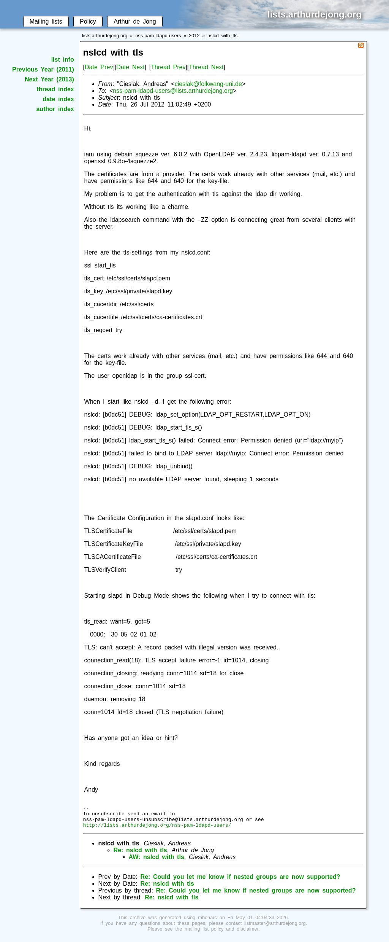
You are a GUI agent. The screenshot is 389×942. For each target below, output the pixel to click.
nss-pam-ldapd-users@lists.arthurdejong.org (173, 91)
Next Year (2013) (49, 79)
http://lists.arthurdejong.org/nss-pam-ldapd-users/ (157, 829)
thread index (55, 89)
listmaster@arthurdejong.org (275, 928)
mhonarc (207, 922)
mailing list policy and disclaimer (221, 933)
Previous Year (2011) (43, 69)
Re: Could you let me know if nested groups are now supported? (240, 881)
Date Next (130, 67)
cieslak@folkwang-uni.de (208, 84)
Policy (88, 21)
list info (62, 59)
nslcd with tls (222, 35)
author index (55, 109)
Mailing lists (46, 21)
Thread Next (206, 67)
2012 (194, 35)
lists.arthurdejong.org (105, 35)
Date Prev (99, 67)
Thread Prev (168, 67)
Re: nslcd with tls (140, 854)
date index (58, 99)
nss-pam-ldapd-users (158, 35)
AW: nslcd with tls (156, 861)
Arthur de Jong (135, 21)
